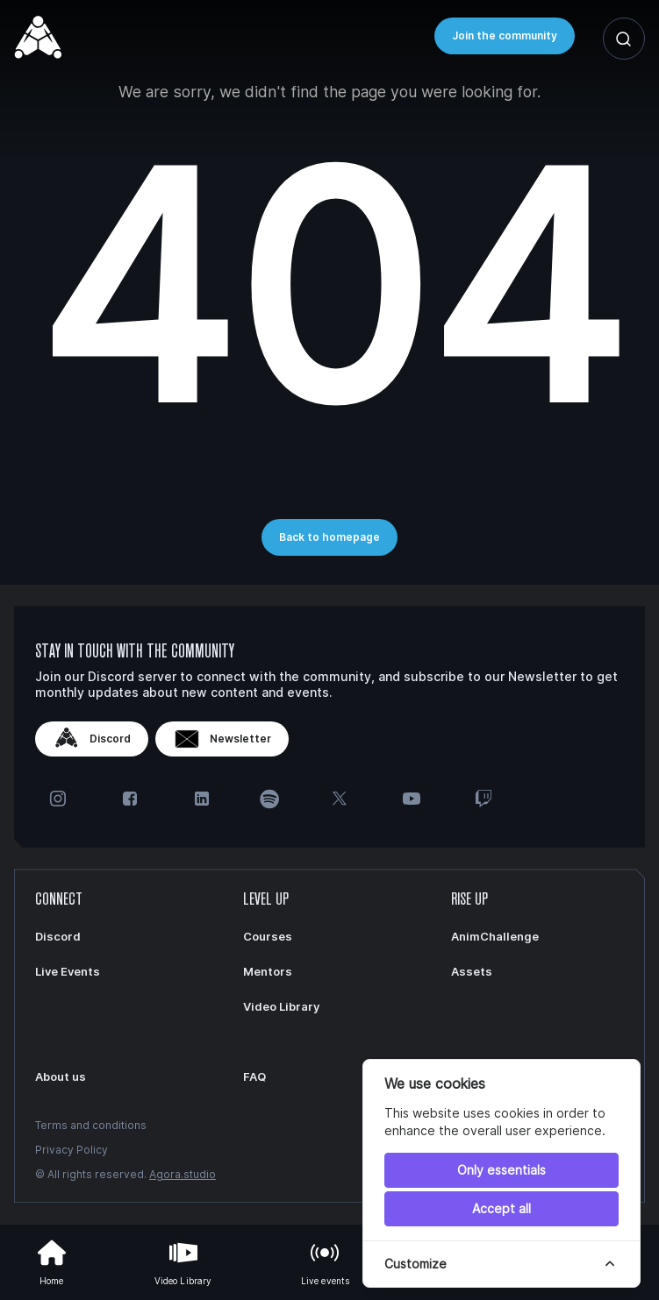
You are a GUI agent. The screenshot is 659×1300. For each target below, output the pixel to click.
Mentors (267, 971)
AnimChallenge (495, 936)
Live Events (67, 971)
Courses (267, 936)
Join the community (504, 35)
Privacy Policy (71, 1149)
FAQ (254, 1076)
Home (52, 1260)
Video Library (183, 1260)
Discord (92, 739)
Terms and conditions (91, 1125)
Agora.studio (182, 1174)
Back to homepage (329, 536)
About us (60, 1076)
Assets (471, 971)
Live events (325, 1260)
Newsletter (222, 739)
